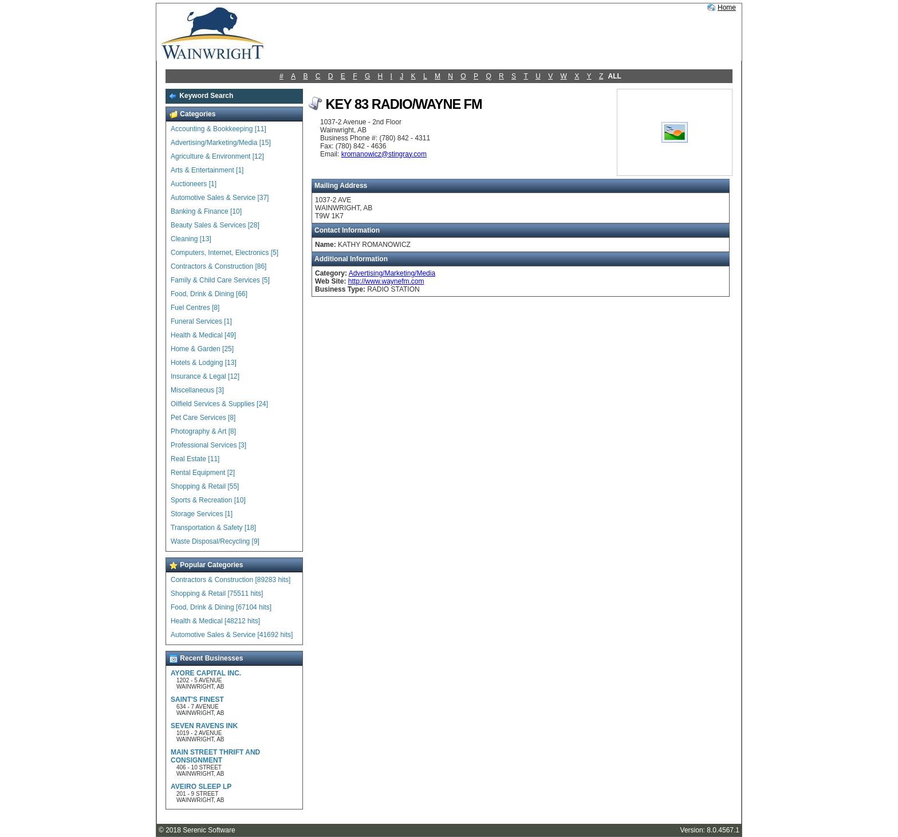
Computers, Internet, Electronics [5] (224, 253)
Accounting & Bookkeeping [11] (218, 129)
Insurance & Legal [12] (205, 376)
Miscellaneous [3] (197, 390)
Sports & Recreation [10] (208, 500)
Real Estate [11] (195, 459)
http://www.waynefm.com (386, 281)
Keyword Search (200, 96)
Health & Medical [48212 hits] (215, 621)
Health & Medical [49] (203, 335)
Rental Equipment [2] (203, 473)
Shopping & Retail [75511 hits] (217, 594)
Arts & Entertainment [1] (207, 170)
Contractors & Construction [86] (218, 266)
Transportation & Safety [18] (213, 528)
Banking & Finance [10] (206, 211)
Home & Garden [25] (202, 349)
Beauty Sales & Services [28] (215, 225)
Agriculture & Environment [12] (217, 156)
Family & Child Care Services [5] (220, 280)
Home (727, 7)
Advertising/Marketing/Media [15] (221, 143)
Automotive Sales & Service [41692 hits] (232, 635)
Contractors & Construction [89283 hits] (230, 580)
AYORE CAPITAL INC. (206, 673)
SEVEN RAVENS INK (204, 726)
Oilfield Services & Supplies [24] (219, 404)
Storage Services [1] (202, 514)
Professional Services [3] (208, 445)
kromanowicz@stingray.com (384, 154)
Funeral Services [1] (201, 321)
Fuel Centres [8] (195, 308)
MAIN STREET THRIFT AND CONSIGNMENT (215, 756)
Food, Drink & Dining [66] (209, 294)
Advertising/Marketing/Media (392, 273)
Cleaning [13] (191, 239)
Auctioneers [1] (193, 184)
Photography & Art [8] (203, 431)
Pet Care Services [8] (203, 418)
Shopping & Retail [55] (205, 486)
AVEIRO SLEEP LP (201, 787)
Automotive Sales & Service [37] (220, 198)
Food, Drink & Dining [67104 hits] (221, 607)
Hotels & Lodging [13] (204, 363)
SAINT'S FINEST (197, 699)
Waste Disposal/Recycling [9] (215, 541)
